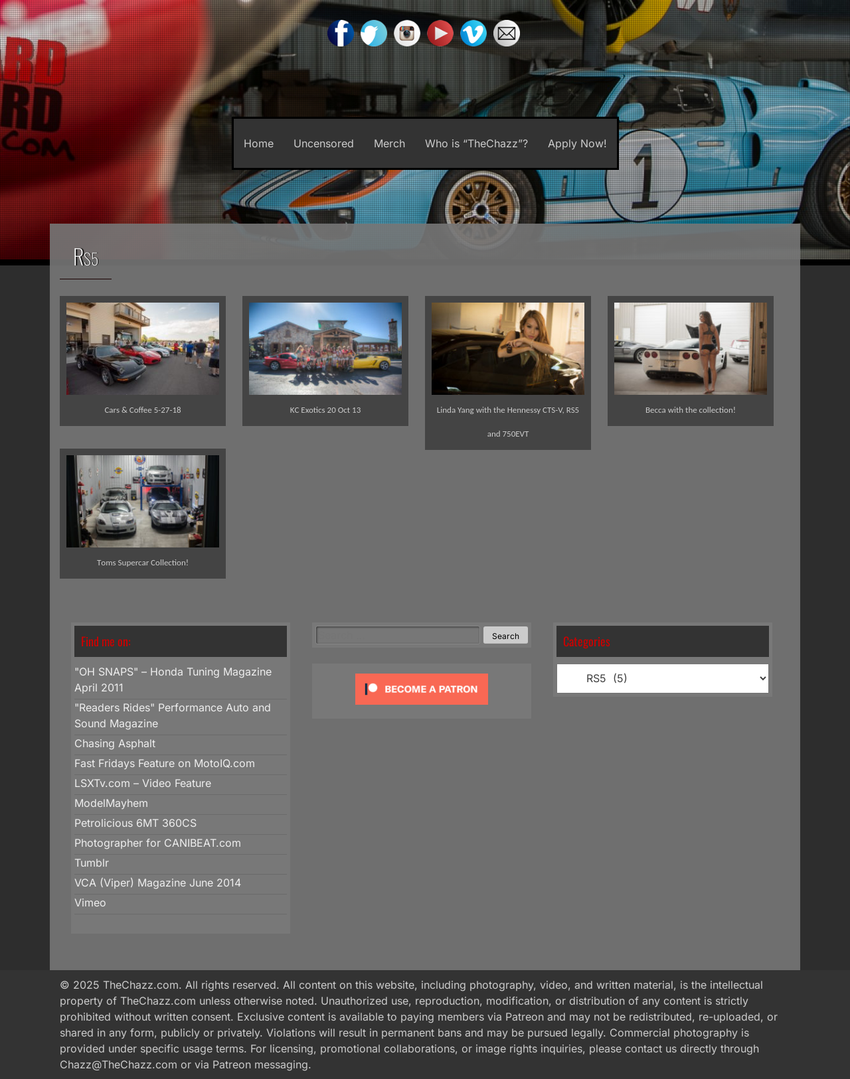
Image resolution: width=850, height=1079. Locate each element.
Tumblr (91, 862)
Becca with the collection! (690, 410)
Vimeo (90, 902)
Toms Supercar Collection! (143, 562)
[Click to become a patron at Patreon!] (421, 707)
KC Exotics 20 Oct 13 (325, 410)
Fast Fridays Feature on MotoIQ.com (164, 763)
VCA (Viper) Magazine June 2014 (157, 882)
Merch (389, 143)
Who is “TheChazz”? (476, 143)
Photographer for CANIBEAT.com (157, 842)
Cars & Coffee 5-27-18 (142, 410)
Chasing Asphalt (114, 743)
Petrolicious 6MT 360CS (135, 822)
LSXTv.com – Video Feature (142, 783)
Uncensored (324, 143)
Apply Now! (577, 143)
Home (259, 143)
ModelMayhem (111, 803)
